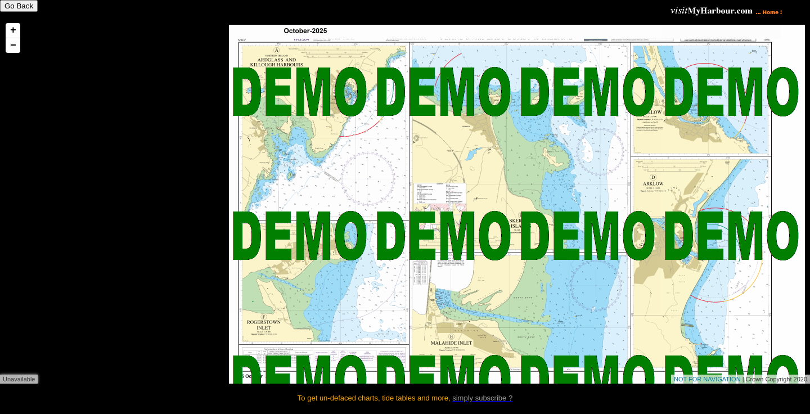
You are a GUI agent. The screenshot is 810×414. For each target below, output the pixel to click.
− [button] (13, 45)
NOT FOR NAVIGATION (707, 379)
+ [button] (13, 30)
